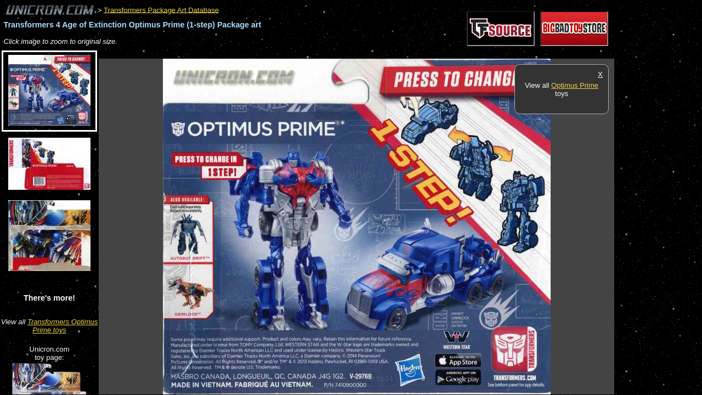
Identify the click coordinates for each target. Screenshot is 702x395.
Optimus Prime (574, 85)
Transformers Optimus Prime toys (62, 326)
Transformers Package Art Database (161, 9)
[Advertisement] (298, 53)
